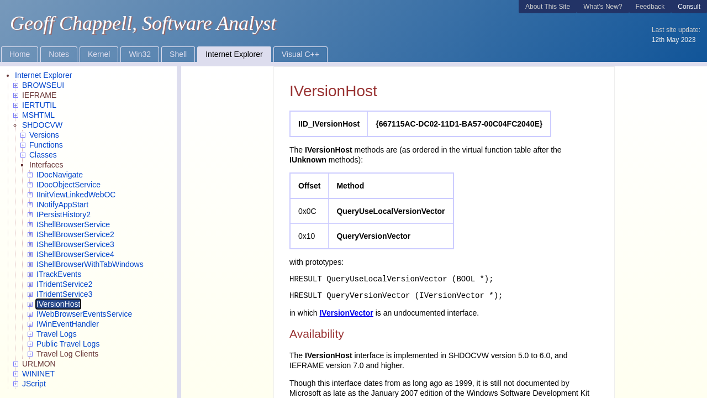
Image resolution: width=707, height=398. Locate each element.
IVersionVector (346, 312)
